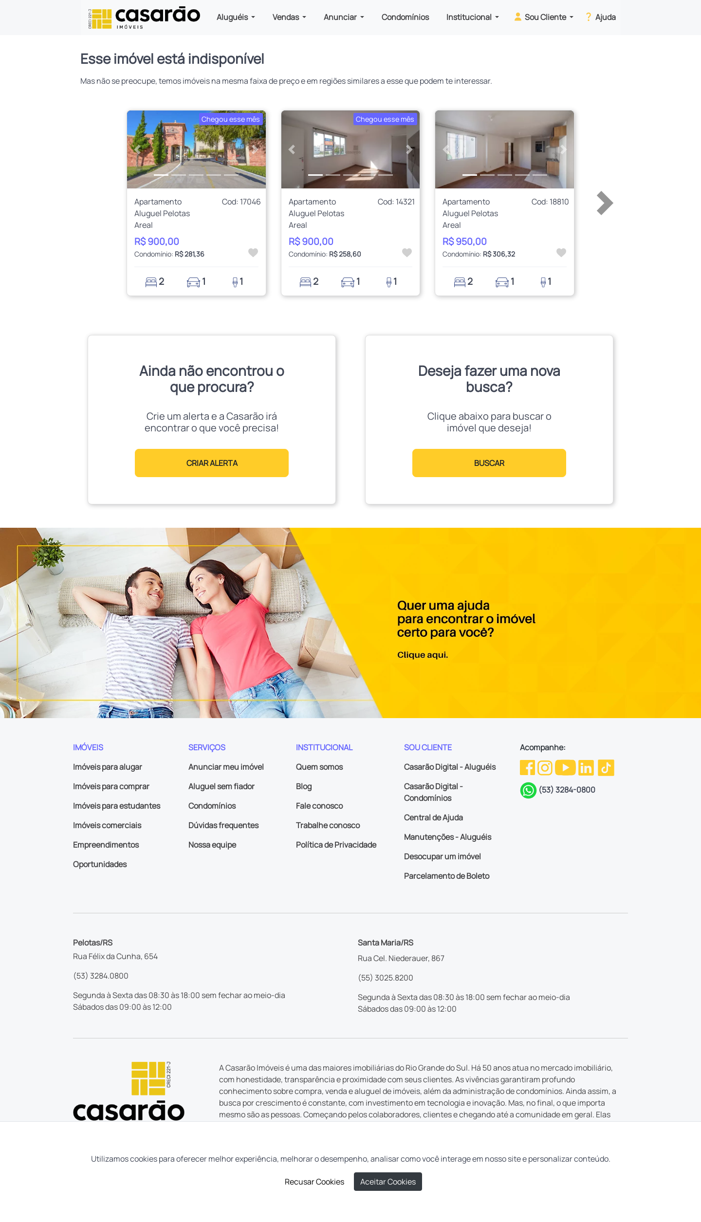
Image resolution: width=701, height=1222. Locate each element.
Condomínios (405, 17)
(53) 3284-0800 (566, 789)
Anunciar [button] (341, 17)
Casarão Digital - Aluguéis (450, 766)
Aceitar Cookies (388, 1181)
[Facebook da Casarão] (528, 766)
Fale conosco (319, 805)
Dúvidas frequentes (223, 825)
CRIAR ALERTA (212, 463)
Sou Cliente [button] (540, 16)
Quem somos (319, 766)
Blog (304, 786)
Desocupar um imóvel (442, 856)
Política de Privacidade (336, 844)
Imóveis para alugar (107, 766)
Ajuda (599, 16)
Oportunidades (100, 864)
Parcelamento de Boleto (446, 875)
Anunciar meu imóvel (226, 766)
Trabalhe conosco (328, 825)
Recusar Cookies (314, 1181)
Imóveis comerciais (107, 825)
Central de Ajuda (433, 817)
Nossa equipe (212, 844)
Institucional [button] (469, 17)
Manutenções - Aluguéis (447, 837)
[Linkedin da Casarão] (586, 766)
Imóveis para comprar (111, 786)
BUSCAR (489, 463)
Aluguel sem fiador (221, 786)
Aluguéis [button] (233, 17)
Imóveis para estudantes (116, 805)
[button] (137, 149)
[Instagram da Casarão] (545, 766)
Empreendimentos (106, 844)
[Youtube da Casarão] (566, 766)
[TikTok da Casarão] (606, 766)
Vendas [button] (286, 17)
